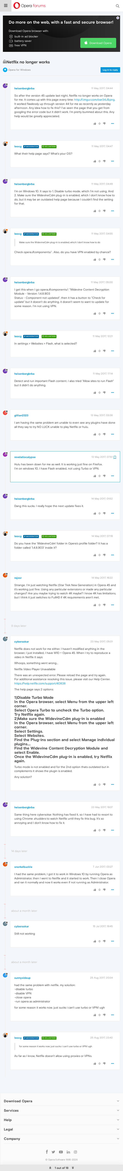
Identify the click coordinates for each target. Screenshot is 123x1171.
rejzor (18, 570)
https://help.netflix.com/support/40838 (40, 675)
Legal (8, 1122)
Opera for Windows (19, 62)
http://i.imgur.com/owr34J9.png (94, 92)
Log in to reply (110, 62)
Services (11, 1103)
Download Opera (101, 35)
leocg (17, 138)
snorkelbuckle (23, 859)
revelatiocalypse (25, 449)
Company (12, 1131)
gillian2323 (21, 407)
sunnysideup (22, 970)
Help (8, 1112)
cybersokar (21, 633)
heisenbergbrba (24, 80)
